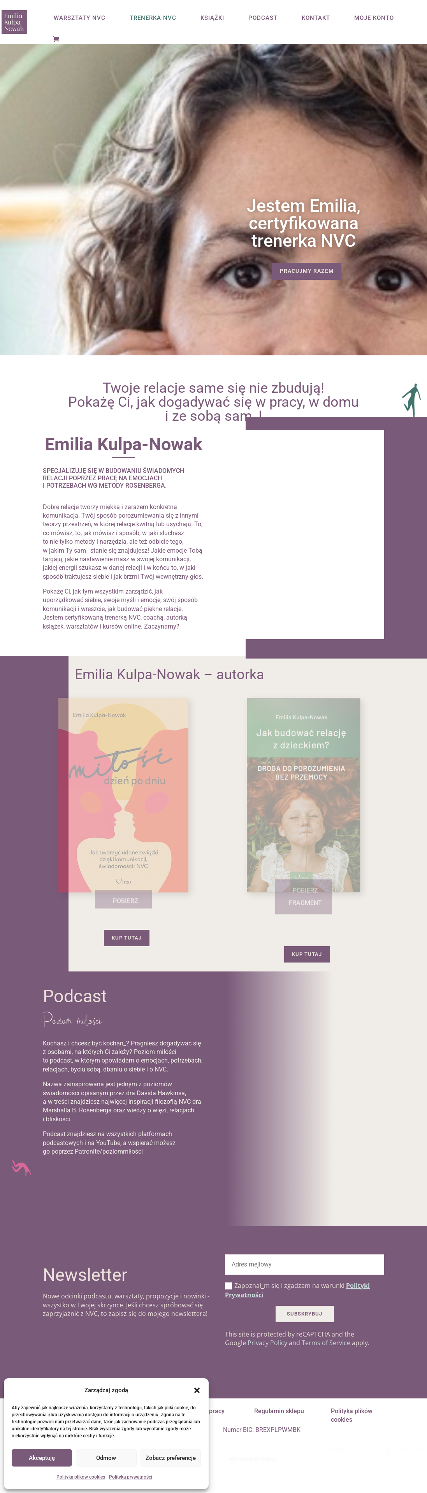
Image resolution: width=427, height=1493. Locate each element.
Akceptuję (42, 1457)
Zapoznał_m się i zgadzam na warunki (297, 1290)
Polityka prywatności (130, 1477)
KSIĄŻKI (212, 18)
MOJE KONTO (374, 18)
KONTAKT (316, 18)
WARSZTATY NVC (79, 18)
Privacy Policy (267, 1342)
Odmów (106, 1457)
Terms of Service (326, 1342)
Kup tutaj (127, 938)
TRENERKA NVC (153, 18)
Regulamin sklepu (279, 1411)
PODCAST (263, 18)
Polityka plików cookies (80, 1477)
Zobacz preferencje (171, 1457)
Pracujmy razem (307, 271)
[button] (197, 1390)
